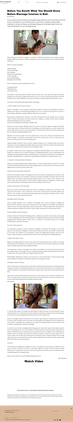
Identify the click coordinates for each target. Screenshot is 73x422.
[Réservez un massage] (42, 2)
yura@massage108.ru (10, 412)
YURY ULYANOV (5, 3)
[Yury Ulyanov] (55, 420)
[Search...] (59, 411)
